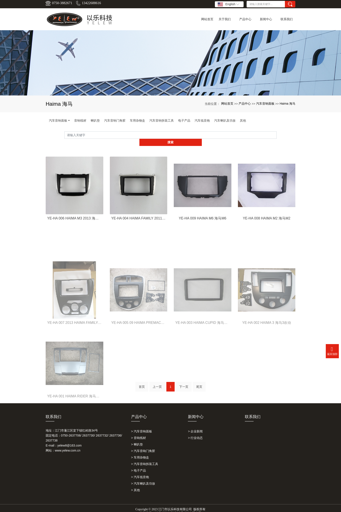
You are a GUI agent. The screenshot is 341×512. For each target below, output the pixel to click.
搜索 (277, 135)
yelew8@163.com (69, 439)
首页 (142, 382)
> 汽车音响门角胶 (143, 444)
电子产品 (184, 120)
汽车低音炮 (202, 120)
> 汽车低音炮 (140, 470)
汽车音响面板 (265, 103)
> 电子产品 (138, 464)
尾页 (199, 382)
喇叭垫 (95, 120)
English (228, 4)
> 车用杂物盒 (140, 451)
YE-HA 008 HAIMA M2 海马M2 (266, 211)
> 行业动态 (195, 431)
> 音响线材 (138, 431)
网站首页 (227, 103)
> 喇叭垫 (137, 438)
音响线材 (80, 120)
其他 (243, 120)
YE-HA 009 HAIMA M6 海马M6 (202, 211)
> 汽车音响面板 (141, 425)
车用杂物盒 (137, 120)
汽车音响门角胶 (114, 120)
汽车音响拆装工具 (161, 120)
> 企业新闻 (195, 425)
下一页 (183, 382)
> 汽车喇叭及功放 (143, 477)
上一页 (157, 382)
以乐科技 (161, 507)
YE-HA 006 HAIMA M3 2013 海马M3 (74, 211)
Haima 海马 (287, 103)
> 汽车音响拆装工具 (144, 457)
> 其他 (135, 483)
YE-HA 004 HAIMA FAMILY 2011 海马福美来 (138, 211)
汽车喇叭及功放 (225, 120)
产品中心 (245, 103)
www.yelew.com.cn (67, 444)
